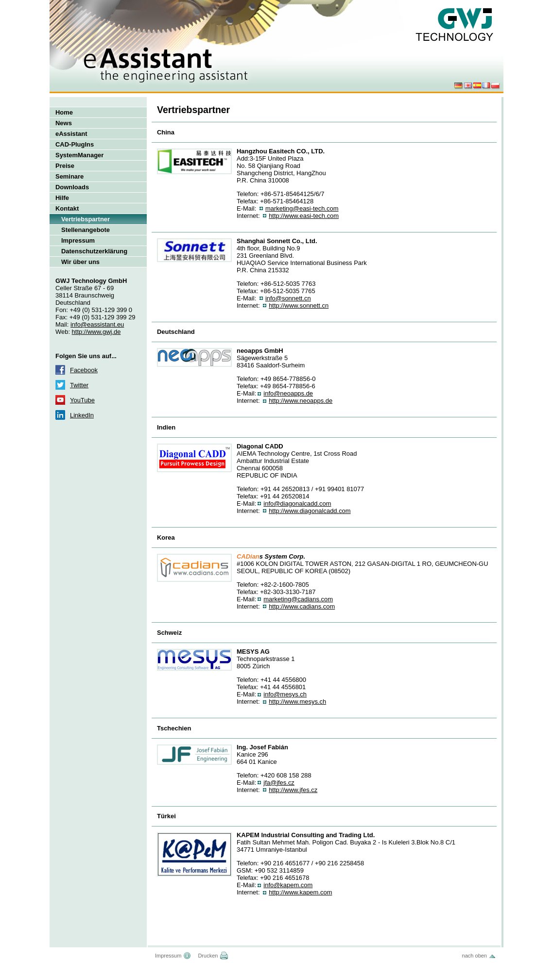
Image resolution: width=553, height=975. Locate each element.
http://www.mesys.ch (297, 701)
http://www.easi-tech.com (304, 215)
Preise (64, 165)
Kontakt (67, 208)
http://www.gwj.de (96, 331)
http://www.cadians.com (302, 606)
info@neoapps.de (288, 393)
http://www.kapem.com (300, 892)
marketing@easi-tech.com (302, 208)
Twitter (79, 385)
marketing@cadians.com (298, 599)
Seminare (69, 176)
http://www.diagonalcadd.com (310, 510)
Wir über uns (80, 261)
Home (64, 112)
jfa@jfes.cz (278, 782)
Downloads (72, 187)
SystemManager (79, 155)
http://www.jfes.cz (293, 789)
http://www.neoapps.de (300, 400)
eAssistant (71, 133)
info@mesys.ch (285, 694)
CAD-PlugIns (74, 144)
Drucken (208, 955)
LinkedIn (82, 415)
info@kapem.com (287, 885)
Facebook (84, 370)
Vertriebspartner (85, 219)
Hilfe (62, 197)
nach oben (474, 955)
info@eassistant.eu (97, 324)
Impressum (78, 240)
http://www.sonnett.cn (298, 305)
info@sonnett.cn (288, 298)
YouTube (82, 400)
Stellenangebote (85, 229)
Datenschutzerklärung (94, 251)
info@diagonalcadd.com (297, 503)
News (63, 123)
